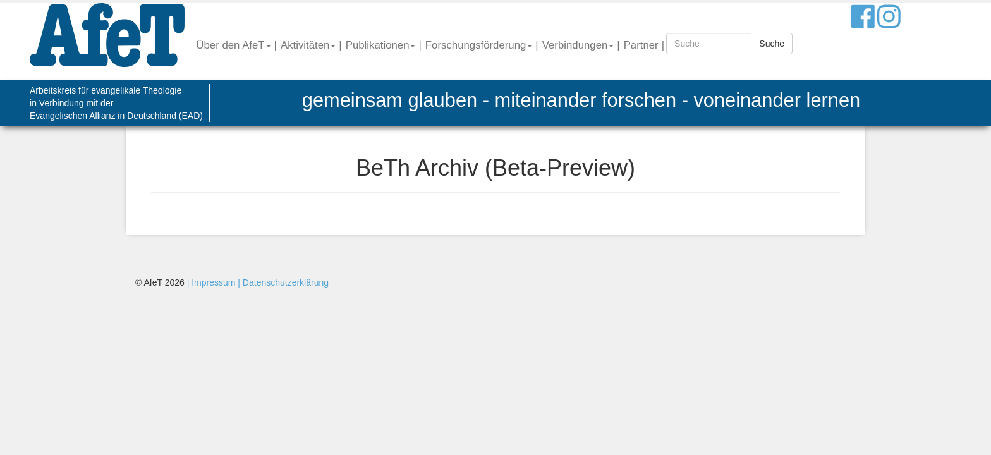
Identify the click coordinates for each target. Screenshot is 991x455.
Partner (641, 45)
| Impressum (211, 282)
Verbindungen (578, 45)
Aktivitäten (308, 45)
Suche (771, 44)
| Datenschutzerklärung (282, 282)
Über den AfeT (233, 45)
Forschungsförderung (479, 45)
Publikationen (381, 45)
